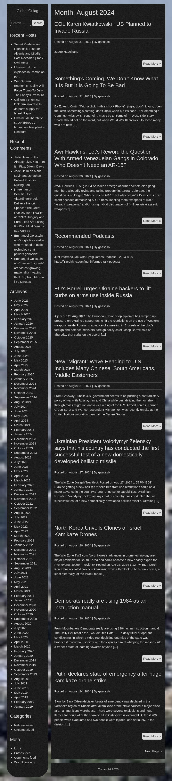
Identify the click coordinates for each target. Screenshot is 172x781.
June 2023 (21, 466)
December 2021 (25, 549)
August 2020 (22, 623)
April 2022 (21, 531)
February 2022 (24, 540)
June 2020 (21, 632)
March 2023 (22, 480)
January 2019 (23, 706)
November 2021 (25, 554)
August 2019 (22, 679)
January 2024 (23, 434)
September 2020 (25, 618)
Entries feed (22, 753)
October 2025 (23, 337)
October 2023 (23, 448)
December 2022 (25, 494)
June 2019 (21, 688)
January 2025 (23, 379)
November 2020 (25, 609)
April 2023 (21, 476)
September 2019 (25, 674)
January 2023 (23, 489)
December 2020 (25, 605)
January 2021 (23, 600)
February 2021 (24, 595)
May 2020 (21, 637)
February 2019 (24, 701)
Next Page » (153, 751)
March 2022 (22, 535)
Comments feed (25, 757)
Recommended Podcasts (84, 236)
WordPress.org (24, 762)
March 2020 (22, 646)
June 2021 (21, 577)
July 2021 (20, 572)
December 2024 (25, 383)
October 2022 (23, 503)
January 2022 (23, 545)
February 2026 (24, 319)
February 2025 (24, 374)
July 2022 (20, 517)
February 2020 (24, 651)
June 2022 (21, 522)
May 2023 (21, 471)
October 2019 (23, 669)
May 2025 (21, 360)
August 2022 (22, 512)
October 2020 (23, 614)
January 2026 (23, 323)
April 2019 (21, 697)
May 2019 (21, 692)
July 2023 (20, 462)
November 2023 (25, 443)
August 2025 (22, 346)
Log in (18, 748)
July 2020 (20, 628)
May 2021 (21, 582)
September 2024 (25, 397)
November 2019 (25, 665)
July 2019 (20, 683)
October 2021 (23, 559)
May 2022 (21, 526)
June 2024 (21, 411)
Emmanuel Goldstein (28, 235)
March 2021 (22, 591)
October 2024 (23, 392)
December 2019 (25, 660)
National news (23, 725)
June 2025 (21, 356)
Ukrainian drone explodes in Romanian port (29, 71)
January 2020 (23, 655)
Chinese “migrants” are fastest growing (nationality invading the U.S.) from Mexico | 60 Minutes (29, 272)
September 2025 (25, 342)
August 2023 (22, 457)
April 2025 (21, 365)
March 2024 (22, 425)
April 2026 (21, 309)
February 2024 (24, 429)
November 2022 (25, 499)
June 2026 (21, 300)
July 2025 (20, 351)
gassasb (104, 41)
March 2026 (22, 314)
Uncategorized (24, 729)
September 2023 (25, 452)
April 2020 (21, 642)
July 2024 (20, 406)
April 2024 (21, 420)
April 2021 (21, 586)
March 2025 (22, 369)
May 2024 (21, 415)
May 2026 (21, 305)
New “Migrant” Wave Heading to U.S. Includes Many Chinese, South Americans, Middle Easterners (104, 368)
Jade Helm (21, 157)
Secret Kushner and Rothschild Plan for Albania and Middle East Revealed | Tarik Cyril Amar (28, 53)
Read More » (152, 64)
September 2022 (25, 508)
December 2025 (25, 328)
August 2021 (22, 568)
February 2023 (24, 485)
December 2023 (25, 439)
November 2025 (25, 332)
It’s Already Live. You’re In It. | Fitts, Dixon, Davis (29, 161)
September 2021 (25, 563)
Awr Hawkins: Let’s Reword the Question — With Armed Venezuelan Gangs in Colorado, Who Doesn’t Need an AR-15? (107, 158)
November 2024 (25, 388)
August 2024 (22, 402)
